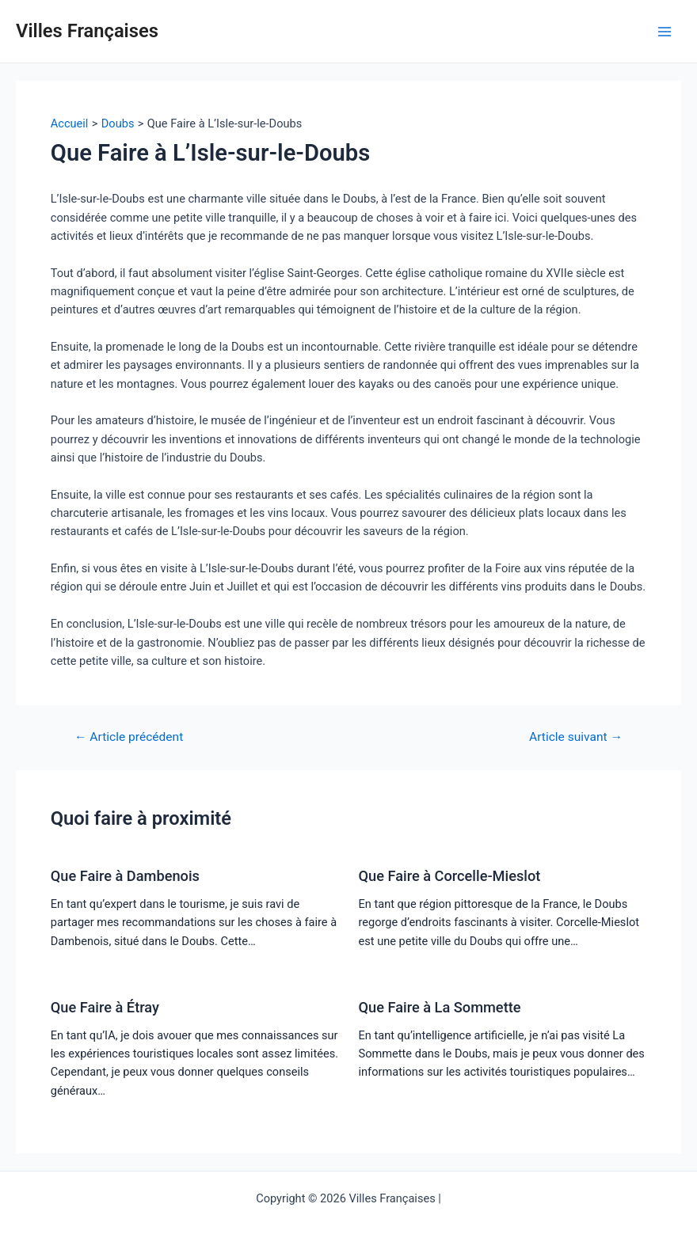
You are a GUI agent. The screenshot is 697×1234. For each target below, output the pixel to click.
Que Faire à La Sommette (440, 1007)
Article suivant (576, 737)
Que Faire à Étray (105, 1007)
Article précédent (128, 737)
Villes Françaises (87, 31)
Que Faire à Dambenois (125, 876)
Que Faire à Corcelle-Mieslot (450, 876)
